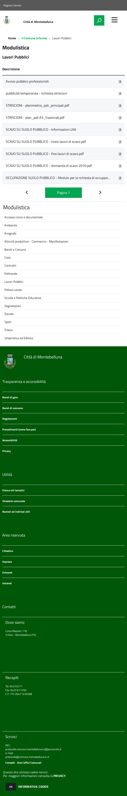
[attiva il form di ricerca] (99, 20)
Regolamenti (9, 419)
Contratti (10, 265)
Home (12, 38)
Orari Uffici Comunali (29, 763)
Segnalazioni (12, 306)
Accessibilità (9, 440)
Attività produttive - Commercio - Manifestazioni (36, 241)
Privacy (6, 451)
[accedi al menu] (114, 20)
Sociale (9, 313)
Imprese (7, 562)
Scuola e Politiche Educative (22, 297)
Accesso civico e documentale (23, 217)
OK (10, 787)
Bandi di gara (10, 397)
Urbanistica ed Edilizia (18, 338)
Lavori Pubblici (13, 281)
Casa (7, 257)
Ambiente (10, 225)
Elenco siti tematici (13, 490)
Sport (8, 322)
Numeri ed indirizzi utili (16, 512)
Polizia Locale (13, 289)
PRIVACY (60, 775)
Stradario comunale (13, 501)
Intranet (7, 583)
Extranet (7, 572)
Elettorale (10, 273)
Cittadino (7, 551)
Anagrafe (10, 233)
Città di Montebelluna (38, 21)
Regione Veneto (12, 5)
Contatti (10, 763)
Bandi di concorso (12, 408)
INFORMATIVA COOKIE (33, 786)
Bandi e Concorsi (15, 249)
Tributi (8, 330)
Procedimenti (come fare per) (19, 429)
